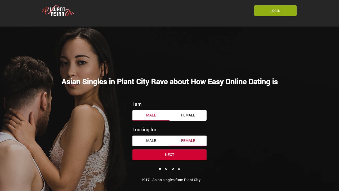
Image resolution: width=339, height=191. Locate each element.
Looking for (144, 129)
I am (137, 104)
